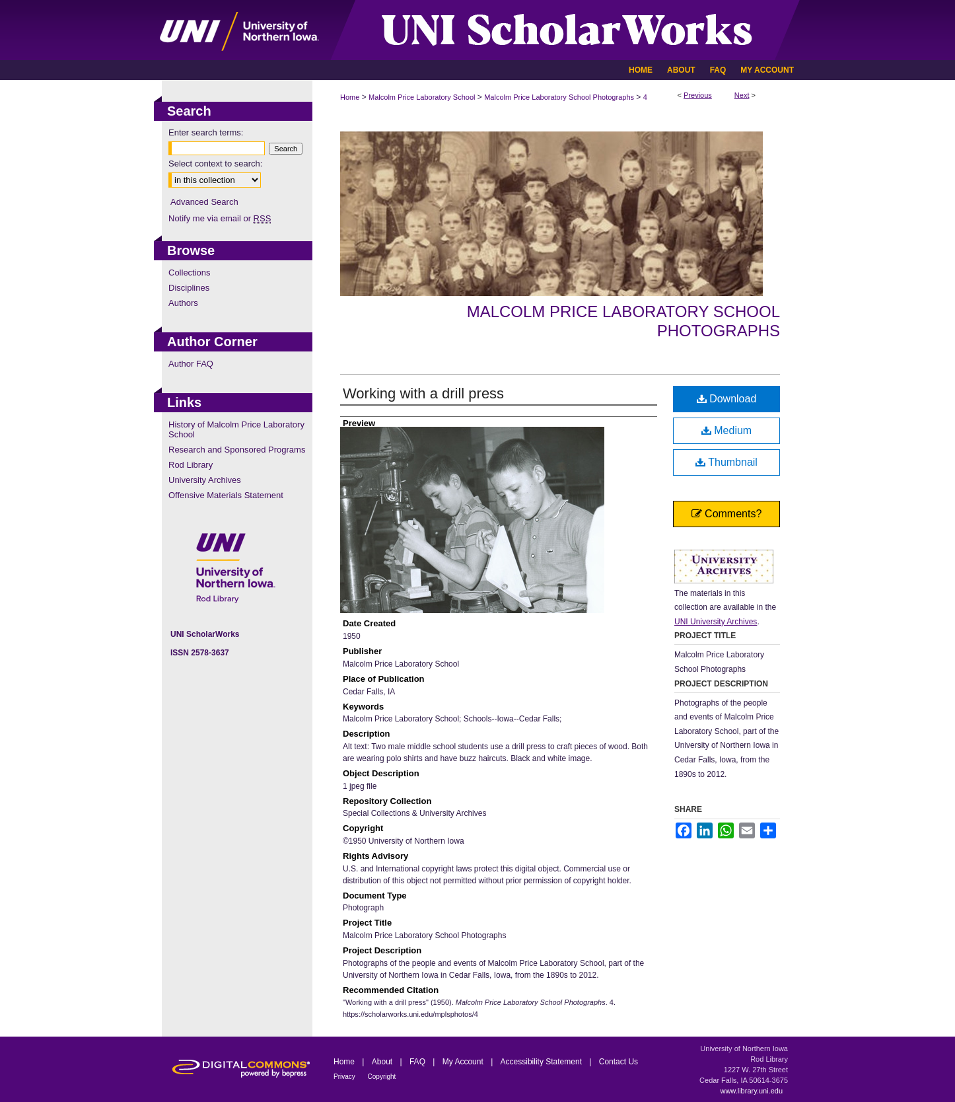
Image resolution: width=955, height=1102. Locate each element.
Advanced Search (204, 202)
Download (727, 398)
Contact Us (618, 1061)
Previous (698, 95)
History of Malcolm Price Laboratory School (236, 429)
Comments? (726, 513)
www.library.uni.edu (751, 1091)
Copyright (382, 1076)
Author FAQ (190, 364)
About (383, 1061)
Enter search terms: (205, 132)
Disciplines (188, 288)
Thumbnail (726, 462)
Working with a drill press (423, 393)
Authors (183, 303)
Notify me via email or (219, 218)
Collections (189, 272)
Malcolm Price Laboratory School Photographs (559, 97)
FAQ (418, 1061)
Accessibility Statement (542, 1061)
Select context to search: (215, 163)
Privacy (345, 1076)
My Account (463, 1061)
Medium (726, 430)
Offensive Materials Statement (225, 495)
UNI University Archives (715, 621)
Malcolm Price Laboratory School (422, 97)
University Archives (204, 480)
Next (742, 95)
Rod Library (190, 465)
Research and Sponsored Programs (236, 450)
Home (349, 97)
